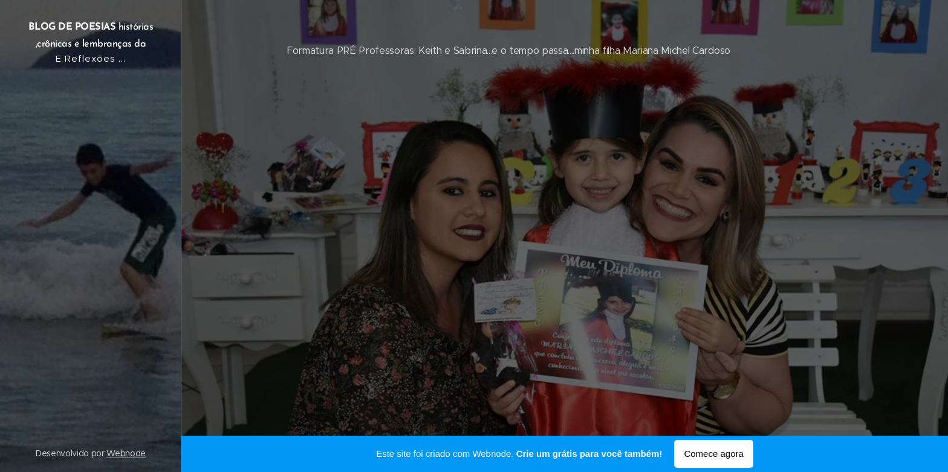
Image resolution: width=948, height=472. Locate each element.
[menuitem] (91, 110)
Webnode (126, 453)
